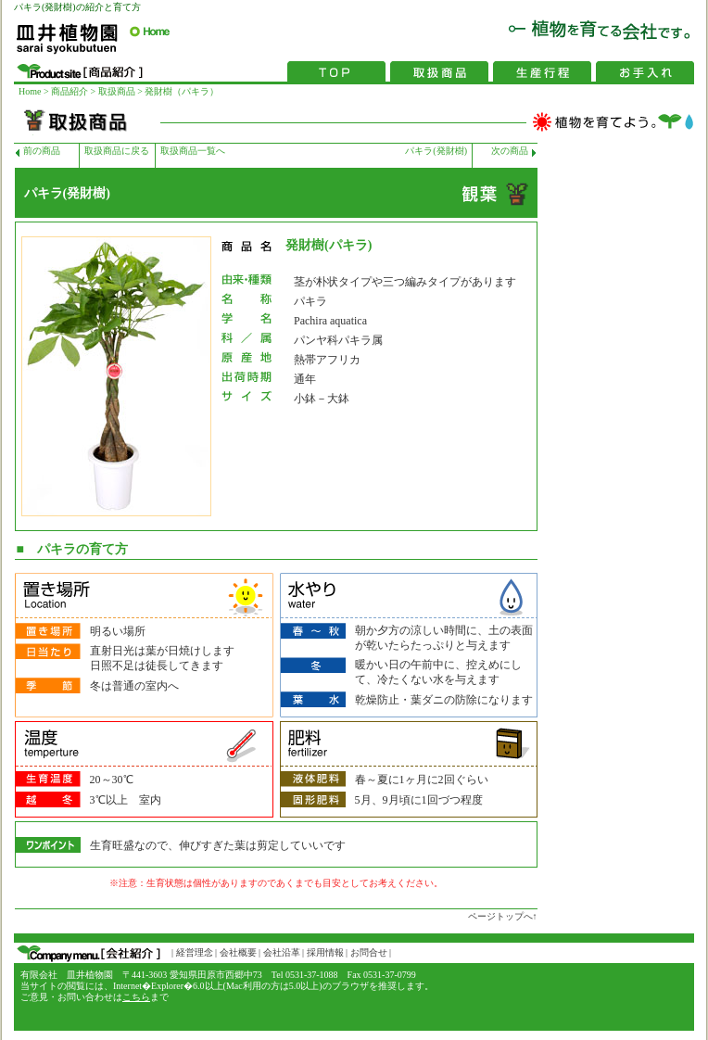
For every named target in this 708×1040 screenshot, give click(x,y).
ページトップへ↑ (502, 916)
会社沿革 (281, 952)
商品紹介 (69, 91)
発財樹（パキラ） (182, 91)
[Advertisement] (620, 422)
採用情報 (324, 952)
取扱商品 (115, 91)
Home (30, 91)
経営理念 (193, 952)
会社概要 (238, 952)
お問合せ (368, 952)
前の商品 (41, 151)
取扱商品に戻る (116, 151)
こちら (136, 997)
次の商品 (509, 151)
